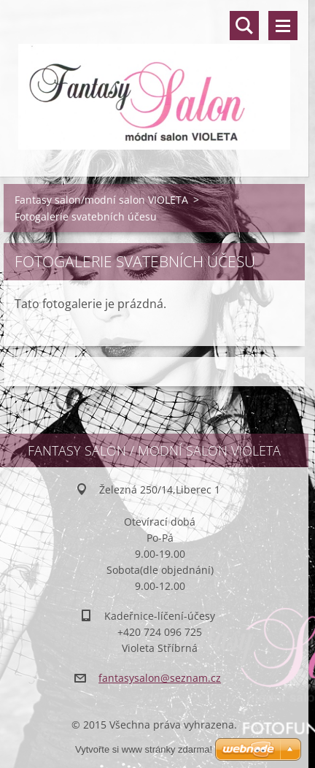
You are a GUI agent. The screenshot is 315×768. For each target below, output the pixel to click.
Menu (283, 25)
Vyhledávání (244, 25)
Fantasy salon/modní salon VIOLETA (101, 200)
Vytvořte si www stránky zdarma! (143, 749)
